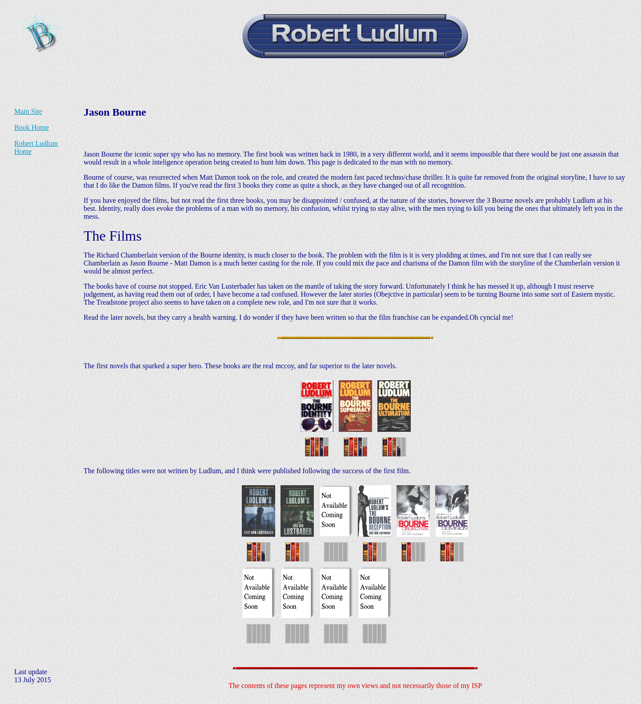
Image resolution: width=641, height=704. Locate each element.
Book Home (31, 127)
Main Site (28, 111)
